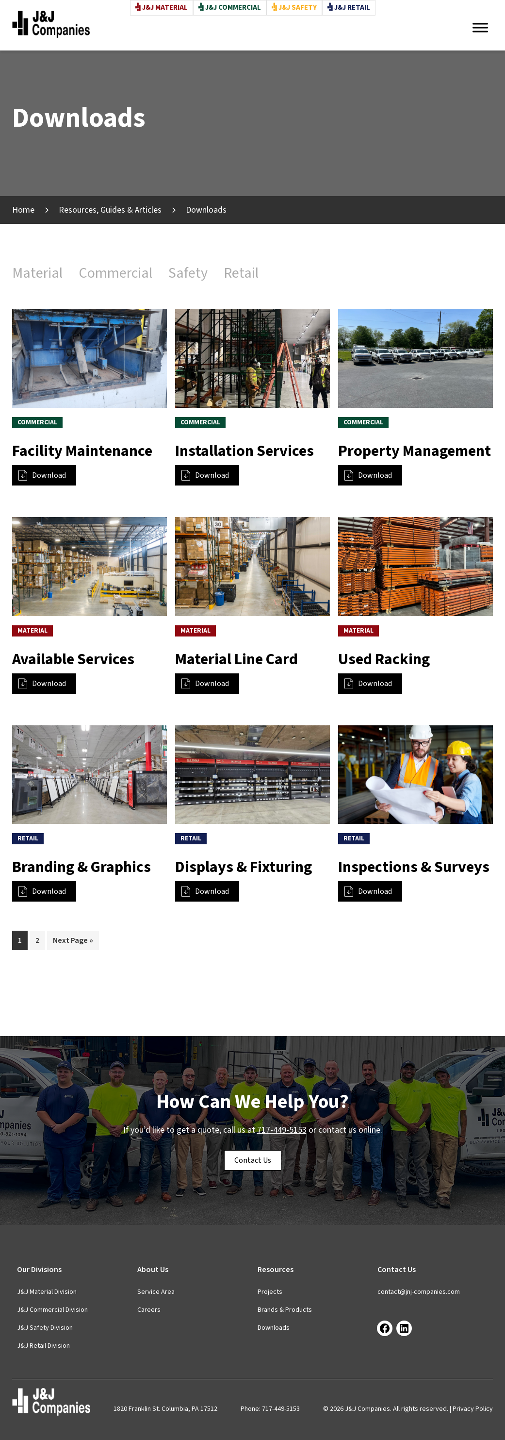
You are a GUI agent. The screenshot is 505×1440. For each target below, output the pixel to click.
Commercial (115, 273)
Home (23, 210)
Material (37, 273)
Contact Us (252, 1160)
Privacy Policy (473, 1409)
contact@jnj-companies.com (418, 1292)
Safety (188, 273)
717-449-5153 (282, 1130)
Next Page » (72, 942)
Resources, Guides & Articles (110, 210)
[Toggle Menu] (480, 27)
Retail (241, 273)
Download (42, 475)
